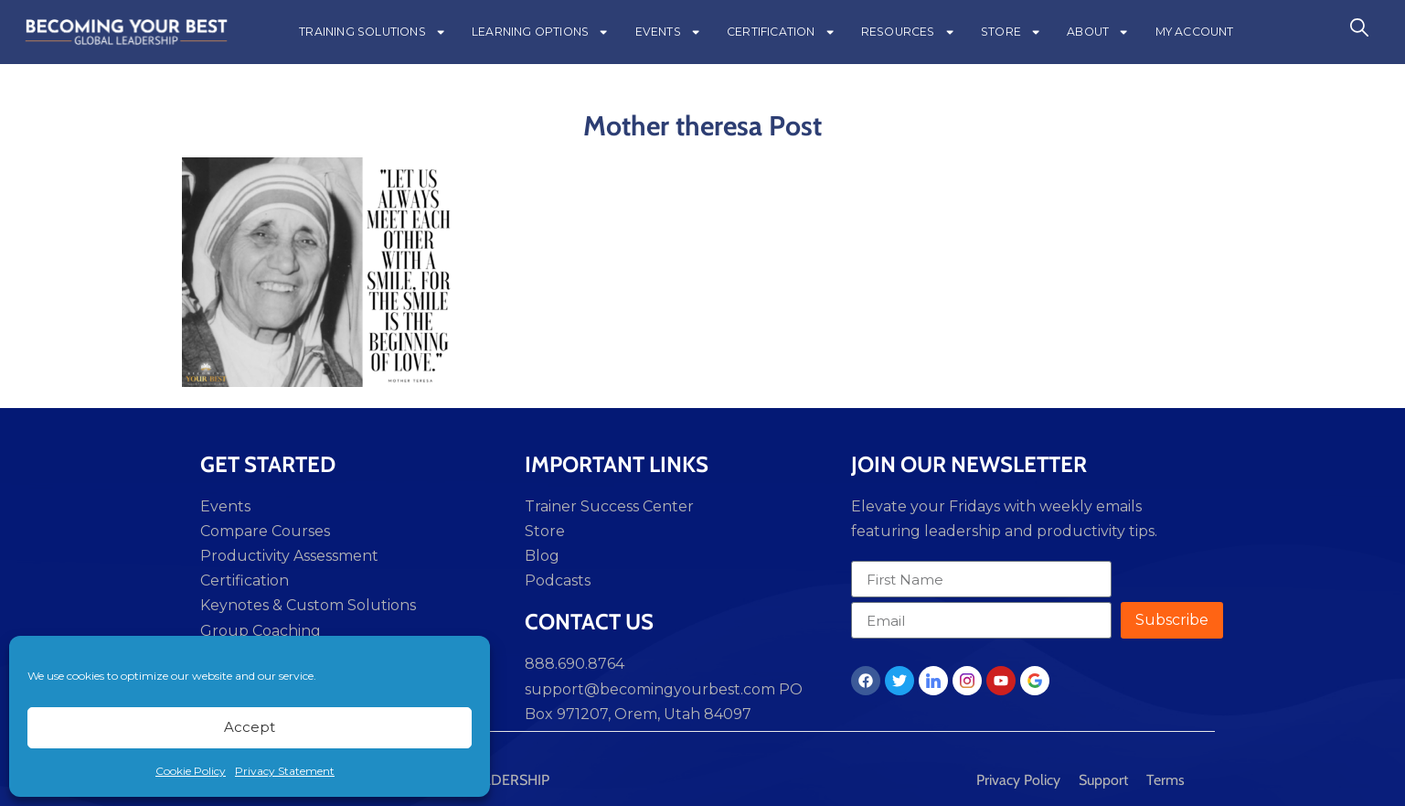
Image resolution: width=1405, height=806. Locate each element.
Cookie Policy (190, 771)
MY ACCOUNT (1194, 31)
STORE (1011, 32)
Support (1103, 780)
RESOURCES (908, 32)
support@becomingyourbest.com (650, 689)
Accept (249, 727)
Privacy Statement (285, 771)
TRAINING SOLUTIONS (372, 32)
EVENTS (668, 32)
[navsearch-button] (1359, 32)
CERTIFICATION (781, 32)
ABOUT (1098, 32)
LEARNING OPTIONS (540, 32)
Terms (1165, 780)
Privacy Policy (1018, 780)
